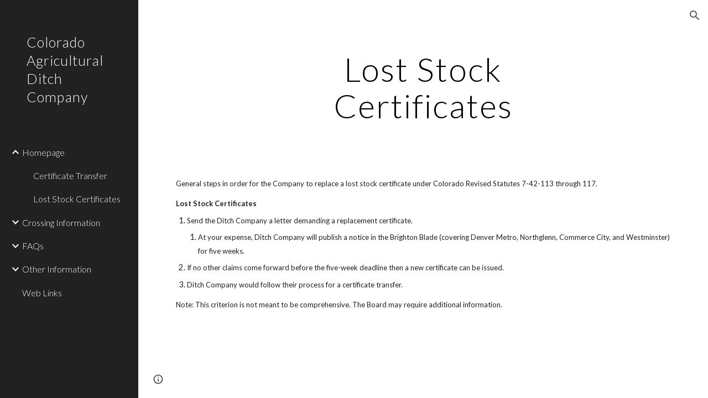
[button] (694, 15)
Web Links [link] (42, 292)
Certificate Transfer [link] (70, 175)
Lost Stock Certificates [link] (77, 198)
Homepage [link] (43, 152)
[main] (423, 87)
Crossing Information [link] (61, 222)
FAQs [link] (33, 245)
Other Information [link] (56, 269)
